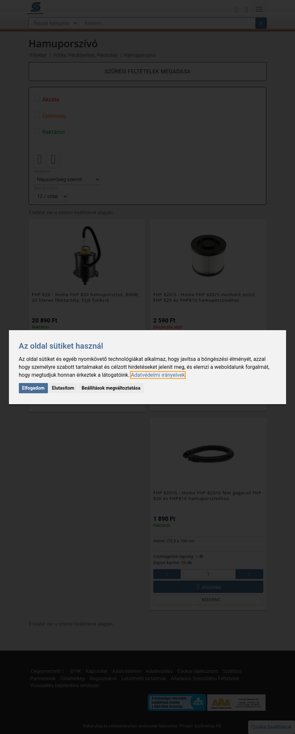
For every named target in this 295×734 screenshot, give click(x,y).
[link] (158, 375)
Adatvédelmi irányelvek (158, 375)
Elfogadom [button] (33, 388)
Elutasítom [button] (63, 388)
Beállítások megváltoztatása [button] (111, 388)
